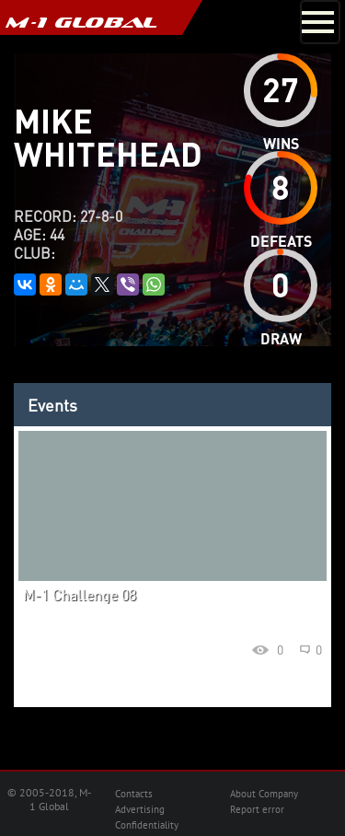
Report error (257, 809)
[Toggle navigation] (320, 22)
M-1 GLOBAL (81, 22)
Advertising (140, 809)
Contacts (134, 793)
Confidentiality (146, 825)
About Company (264, 793)
